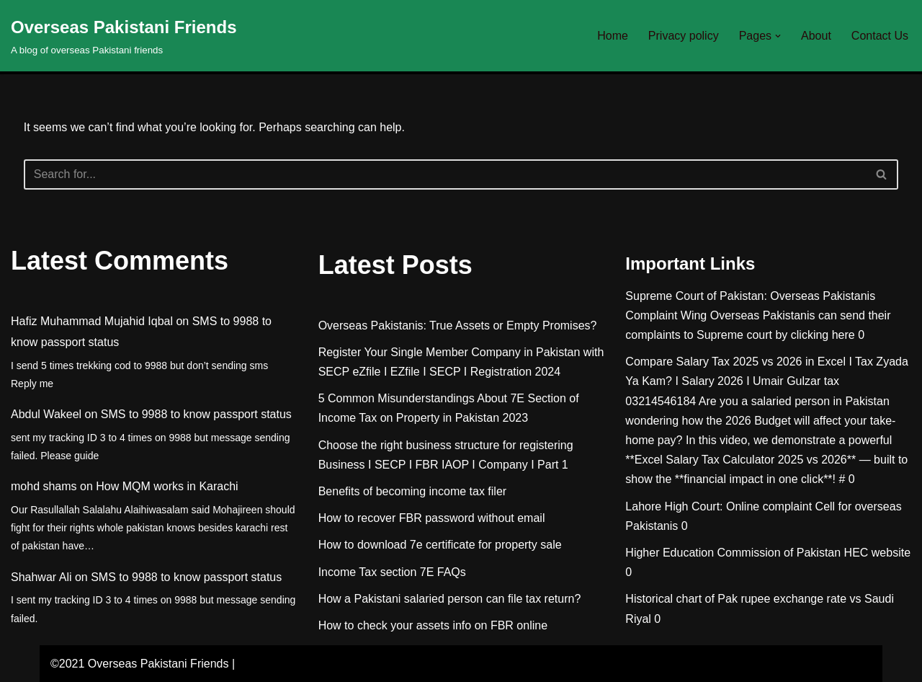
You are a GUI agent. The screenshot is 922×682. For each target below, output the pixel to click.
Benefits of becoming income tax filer (412, 491)
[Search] (445, 174)
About (816, 36)
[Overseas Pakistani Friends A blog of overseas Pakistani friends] (124, 35)
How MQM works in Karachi (167, 486)
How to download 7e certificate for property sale (440, 545)
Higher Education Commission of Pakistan (733, 552)
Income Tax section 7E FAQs (392, 572)
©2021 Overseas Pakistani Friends (139, 663)
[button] (778, 36)
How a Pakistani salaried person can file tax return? (449, 599)
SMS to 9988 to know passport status (196, 414)
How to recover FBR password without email (431, 518)
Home (612, 36)
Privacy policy (683, 36)
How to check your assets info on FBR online (432, 625)
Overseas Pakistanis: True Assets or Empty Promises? (457, 325)
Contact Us (879, 36)
